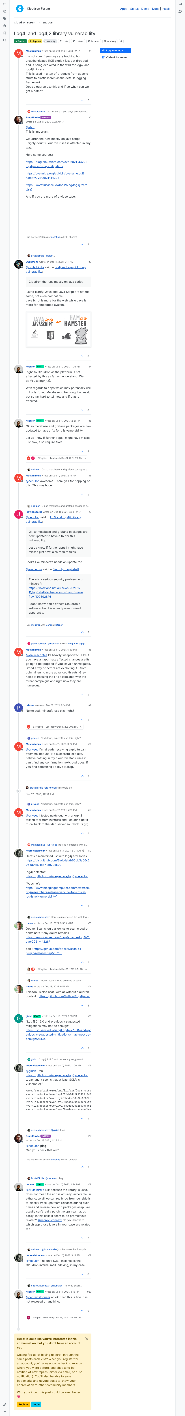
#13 (89, 923)
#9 (90, 705)
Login (36, 1404)
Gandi (49, 624)
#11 (89, 810)
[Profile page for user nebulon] (18, 369)
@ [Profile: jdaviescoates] (36, 655)
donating (55, 237)
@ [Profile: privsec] (32, 749)
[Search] (4, 40)
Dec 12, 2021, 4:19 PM (64, 810)
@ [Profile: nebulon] (32, 481)
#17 (89, 1136)
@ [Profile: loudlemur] (34, 569)
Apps (123, 8)
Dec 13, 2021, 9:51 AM (57, 986)
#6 (90, 475)
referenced (50, 787)
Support (35, 41)
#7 (90, 511)
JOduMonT (32, 261)
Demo (145, 8)
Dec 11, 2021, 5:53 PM (66, 511)
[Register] (180, 11)
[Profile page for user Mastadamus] (18, 53)
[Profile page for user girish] (18, 1018)
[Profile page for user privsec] (18, 707)
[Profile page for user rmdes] (18, 925)
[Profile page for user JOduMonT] (18, 264)
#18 (89, 1184)
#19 (89, 1255)
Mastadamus (33, 50)
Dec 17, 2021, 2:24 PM (67, 1184)
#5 (90, 420)
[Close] (87, 1339)
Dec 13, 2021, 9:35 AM (57, 923)
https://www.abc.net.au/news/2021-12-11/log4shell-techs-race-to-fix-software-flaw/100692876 (56, 592)
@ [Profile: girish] (31, 1071)
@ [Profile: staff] (30, 127)
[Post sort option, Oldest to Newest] (115, 57)
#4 (90, 366)
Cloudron (35, 624)
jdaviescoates (34, 511)
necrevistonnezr (35, 850)
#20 (89, 1291)
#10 (89, 744)
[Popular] (4, 26)
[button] (4, 1404)
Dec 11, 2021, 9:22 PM (64, 744)
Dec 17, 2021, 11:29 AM (49, 1140)
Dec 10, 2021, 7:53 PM (64, 50)
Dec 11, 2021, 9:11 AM (62, 261)
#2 (90, 117)
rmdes (29, 923)
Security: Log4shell (66, 569)
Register (24, 1404)
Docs (155, 8)
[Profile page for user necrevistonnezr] (18, 853)
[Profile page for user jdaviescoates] (18, 514)
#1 (90, 50)
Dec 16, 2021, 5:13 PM (65, 1016)
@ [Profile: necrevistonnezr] (50, 1220)
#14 (89, 986)
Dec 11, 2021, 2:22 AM (49, 121)
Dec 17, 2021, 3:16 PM (67, 1291)
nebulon (30, 366)
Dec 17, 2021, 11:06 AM (68, 1065)
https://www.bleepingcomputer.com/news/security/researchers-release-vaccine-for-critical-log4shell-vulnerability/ (58, 892)
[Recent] (4, 11)
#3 (90, 261)
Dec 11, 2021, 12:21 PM (67, 420)
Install (166, 8)
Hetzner (58, 624)
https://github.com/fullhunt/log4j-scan (64, 996)
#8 (90, 649)
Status (134, 8)
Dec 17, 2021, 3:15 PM (68, 1255)
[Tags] (4, 19)
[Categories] (4, 4)
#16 (89, 1065)
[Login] (180, 4)
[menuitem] (180, 4)
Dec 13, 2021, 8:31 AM (68, 850)
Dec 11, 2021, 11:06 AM (67, 366)
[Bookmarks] (4, 33)
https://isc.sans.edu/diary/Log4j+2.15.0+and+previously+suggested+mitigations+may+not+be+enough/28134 (58, 1034)
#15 (89, 1016)
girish (29, 1016)
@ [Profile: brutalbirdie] (35, 267)
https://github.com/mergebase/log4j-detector (57, 876)
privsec (30, 705)
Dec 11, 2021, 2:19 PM (64, 475)
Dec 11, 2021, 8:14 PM (58, 705)
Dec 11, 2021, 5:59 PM (64, 649)
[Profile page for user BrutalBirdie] (18, 120)
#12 (89, 850)
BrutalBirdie (33, 117)
